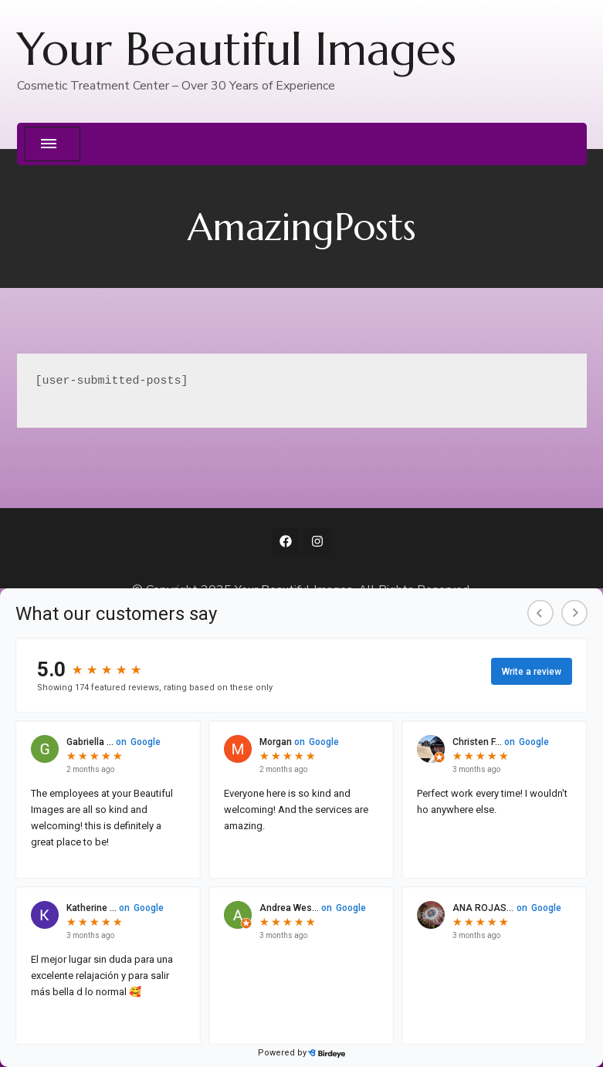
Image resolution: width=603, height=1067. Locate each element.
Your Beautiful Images (236, 49)
